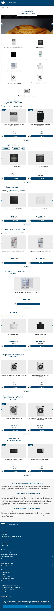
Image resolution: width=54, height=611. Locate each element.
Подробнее (15, 136)
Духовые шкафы (13, 145)
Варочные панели (13, 187)
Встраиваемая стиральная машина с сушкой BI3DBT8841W (40, 419)
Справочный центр (5, 572)
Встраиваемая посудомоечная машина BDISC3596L (40, 125)
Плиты (2, 558)
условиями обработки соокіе (29, 601)
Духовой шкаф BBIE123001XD (40, 166)
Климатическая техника (6, 565)
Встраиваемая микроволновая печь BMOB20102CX (40, 460)
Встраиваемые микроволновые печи (13, 439)
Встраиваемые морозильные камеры (13, 272)
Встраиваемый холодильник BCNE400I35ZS (13, 251)
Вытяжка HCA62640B (40, 334)
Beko (22, 11)
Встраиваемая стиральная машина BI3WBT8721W (13, 375)
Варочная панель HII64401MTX (14, 209)
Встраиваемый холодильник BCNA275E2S (40, 251)
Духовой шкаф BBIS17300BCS (13, 166)
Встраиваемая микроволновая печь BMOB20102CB (14, 460)
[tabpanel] (27, 24)
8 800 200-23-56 (6, 596)
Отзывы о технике (5, 543)
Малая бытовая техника (7, 563)
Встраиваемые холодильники (13, 229)
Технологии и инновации (7, 541)
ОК (27, 606)
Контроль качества (5, 538)
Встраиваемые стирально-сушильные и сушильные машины (13, 397)
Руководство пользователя (7, 578)
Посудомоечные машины (7, 556)
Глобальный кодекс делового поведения (11, 536)
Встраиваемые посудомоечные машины (13, 102)
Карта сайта (4, 591)
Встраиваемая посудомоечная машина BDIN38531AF (14, 125)
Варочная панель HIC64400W (40, 209)
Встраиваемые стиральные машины (13, 355)
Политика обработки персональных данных (11, 587)
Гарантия (3, 574)
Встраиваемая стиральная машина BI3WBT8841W (40, 376)
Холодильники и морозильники (8, 552)
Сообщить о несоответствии (8, 589)
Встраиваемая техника (6, 561)
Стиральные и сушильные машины (9, 554)
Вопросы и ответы (5, 580)
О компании (4, 534)
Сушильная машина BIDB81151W (14, 418)
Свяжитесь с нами (5, 576)
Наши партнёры (5, 545)
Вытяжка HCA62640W (14, 334)
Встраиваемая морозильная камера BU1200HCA (27, 292)
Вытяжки (13, 312)
